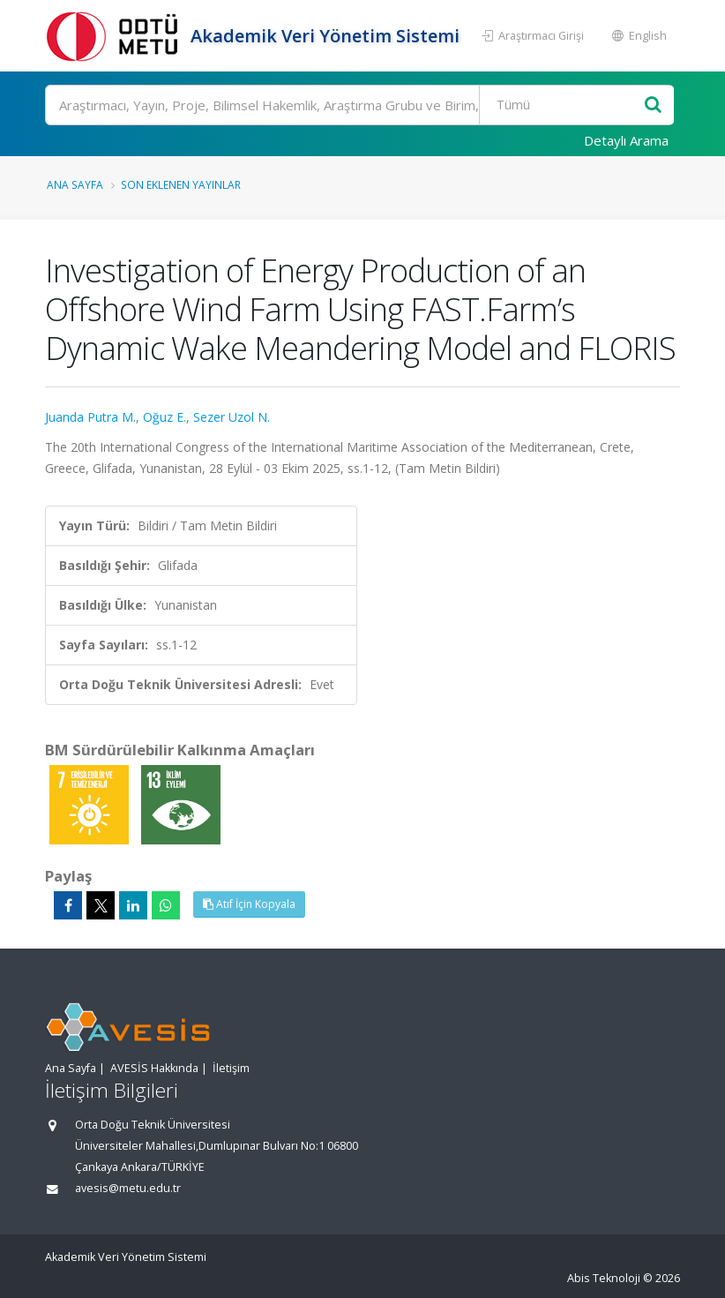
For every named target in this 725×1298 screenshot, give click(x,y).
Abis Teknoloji (603, 1278)
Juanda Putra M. (90, 417)
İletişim (231, 1068)
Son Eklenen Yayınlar (181, 184)
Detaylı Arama (626, 140)
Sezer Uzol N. (231, 417)
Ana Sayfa (75, 184)
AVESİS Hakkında (154, 1068)
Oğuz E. (164, 417)
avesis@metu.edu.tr (128, 1188)
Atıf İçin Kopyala (249, 904)
